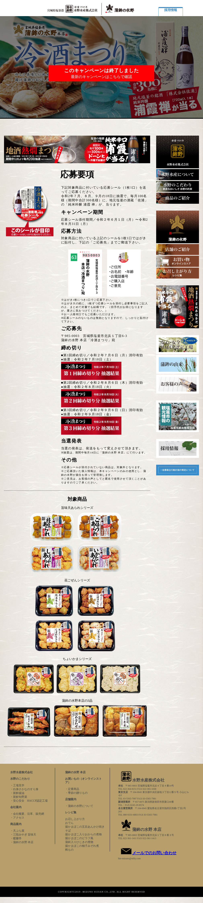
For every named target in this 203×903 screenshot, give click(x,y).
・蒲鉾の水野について (79, 805)
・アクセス (17, 817)
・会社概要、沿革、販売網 (27, 813)
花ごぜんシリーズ (77, 580)
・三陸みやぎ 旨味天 (23, 834)
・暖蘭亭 (16, 838)
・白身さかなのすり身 (24, 789)
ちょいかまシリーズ (77, 659)
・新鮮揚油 (17, 793)
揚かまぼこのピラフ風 (79, 838)
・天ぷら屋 (17, 830)
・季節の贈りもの (76, 792)
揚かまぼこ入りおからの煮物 (83, 834)
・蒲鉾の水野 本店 (22, 842)
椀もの (69, 849)
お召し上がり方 (75, 819)
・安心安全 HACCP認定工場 (29, 800)
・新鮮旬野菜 (18, 796)
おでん (69, 822)
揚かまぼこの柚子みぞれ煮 (82, 845)
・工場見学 (17, 785)
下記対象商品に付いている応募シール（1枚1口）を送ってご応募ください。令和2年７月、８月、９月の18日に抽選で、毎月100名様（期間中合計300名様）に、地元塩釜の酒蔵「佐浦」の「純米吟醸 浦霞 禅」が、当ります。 (104, 196)
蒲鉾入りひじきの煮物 (79, 842)
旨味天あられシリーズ (77, 507)
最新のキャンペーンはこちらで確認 (101, 77)
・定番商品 (72, 789)
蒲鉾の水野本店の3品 (77, 700)
